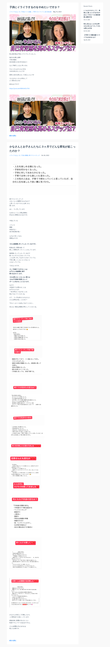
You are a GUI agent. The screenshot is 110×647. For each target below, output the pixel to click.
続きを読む (12, 135)
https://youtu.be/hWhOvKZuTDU (19, 88)
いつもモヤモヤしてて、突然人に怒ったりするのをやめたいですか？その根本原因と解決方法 (92, 14)
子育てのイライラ (38, 12)
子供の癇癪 (24, 155)
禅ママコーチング (34, 155)
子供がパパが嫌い (26, 12)
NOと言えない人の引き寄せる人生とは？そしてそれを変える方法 (92, 26)
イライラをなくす (14, 12)
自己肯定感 (48, 12)
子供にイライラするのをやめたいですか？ (34, 7)
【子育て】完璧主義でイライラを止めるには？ (92, 36)
